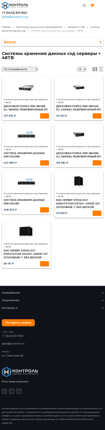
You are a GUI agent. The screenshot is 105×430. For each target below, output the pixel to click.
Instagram (101, 15)
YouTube (19, 391)
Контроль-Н (15, 5)
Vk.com (93, 15)
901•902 (21, 13)
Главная (6, 27)
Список (101, 69)
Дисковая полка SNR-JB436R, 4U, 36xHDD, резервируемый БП (78, 155)
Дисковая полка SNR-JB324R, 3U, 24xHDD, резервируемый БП (78, 108)
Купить (44, 116)
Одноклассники (4, 391)
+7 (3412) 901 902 (12, 336)
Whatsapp (84, 15)
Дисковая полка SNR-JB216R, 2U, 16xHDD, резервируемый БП (26, 108)
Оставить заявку (18, 322)
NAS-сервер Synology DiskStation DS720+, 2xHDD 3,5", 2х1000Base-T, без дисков (78, 203)
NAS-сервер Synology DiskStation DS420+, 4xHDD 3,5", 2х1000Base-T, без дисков (26, 254)
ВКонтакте (11, 391)
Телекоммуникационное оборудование (39, 27)
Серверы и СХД (76, 27)
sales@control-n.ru (15, 16)
